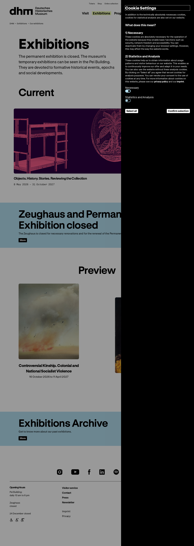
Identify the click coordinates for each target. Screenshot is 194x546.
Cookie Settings (140, 8)
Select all (131, 111)
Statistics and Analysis (139, 98)
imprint (180, 81)
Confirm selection (178, 111)
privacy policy (161, 81)
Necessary (132, 89)
